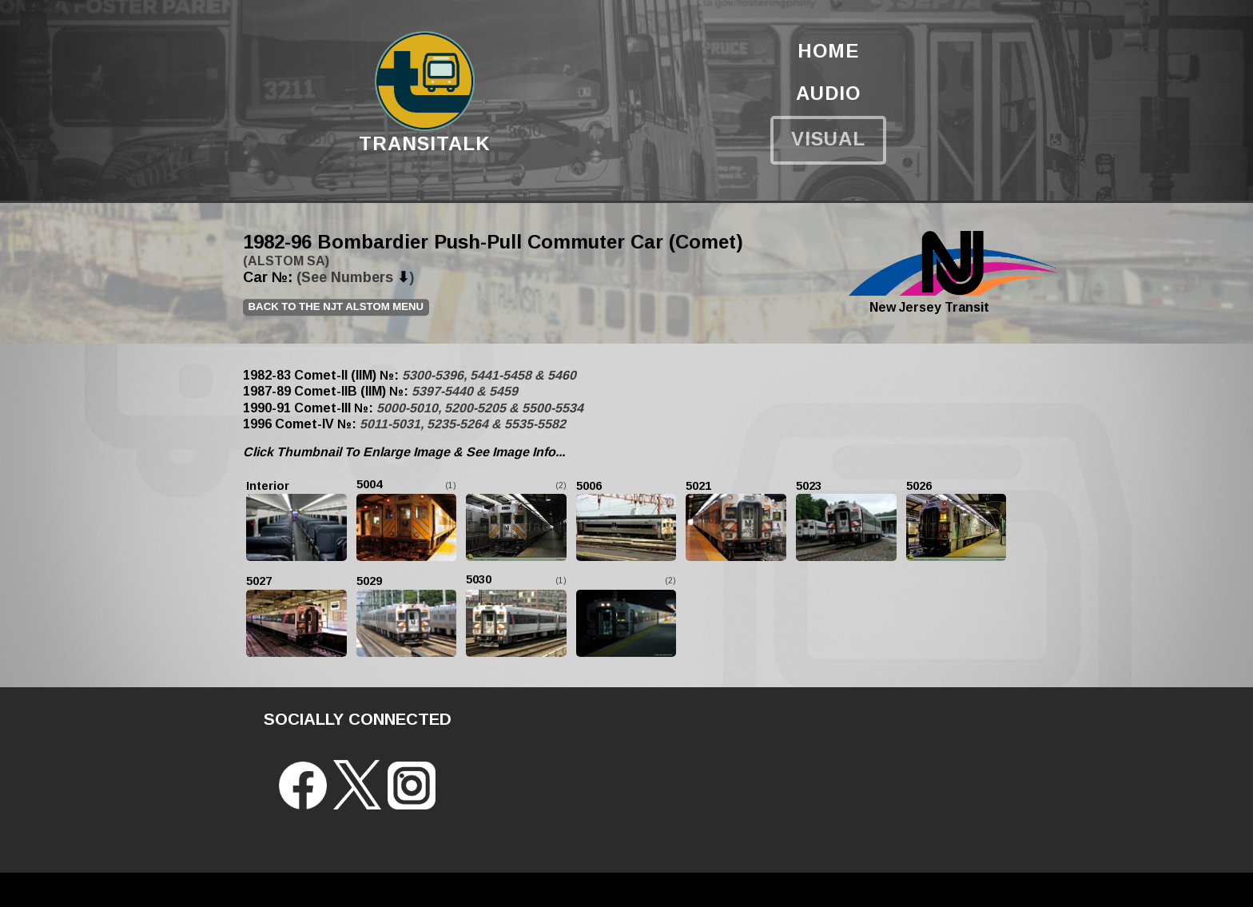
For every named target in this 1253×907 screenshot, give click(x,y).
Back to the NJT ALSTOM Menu (336, 306)
